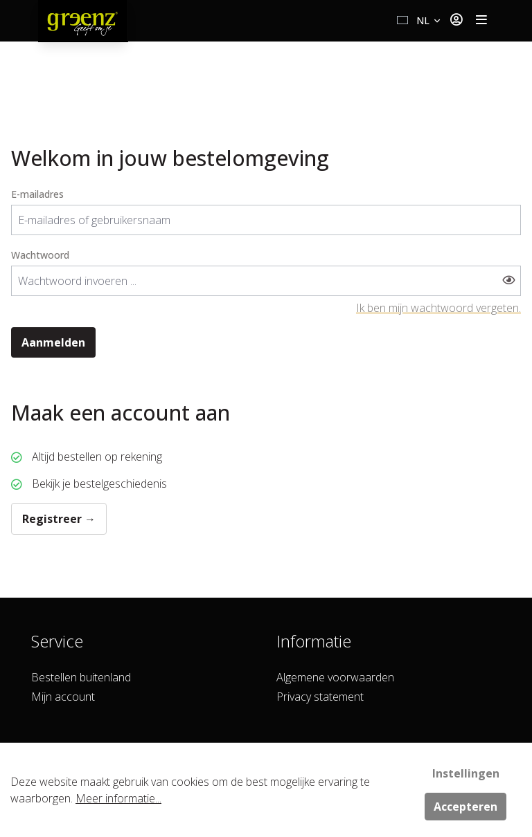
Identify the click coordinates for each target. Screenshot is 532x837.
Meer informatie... (118, 798)
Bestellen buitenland (81, 677)
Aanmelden (53, 342)
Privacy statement (320, 696)
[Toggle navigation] (481, 21)
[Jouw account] (456, 21)
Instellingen (465, 773)
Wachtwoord (40, 254)
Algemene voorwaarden (335, 677)
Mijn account (63, 696)
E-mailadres (37, 194)
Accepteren (465, 806)
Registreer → (59, 518)
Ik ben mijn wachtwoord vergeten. (438, 307)
